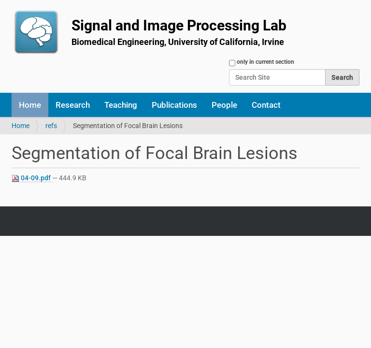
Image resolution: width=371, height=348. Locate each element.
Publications (174, 105)
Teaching (120, 105)
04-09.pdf (32, 178)
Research (73, 105)
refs (51, 126)
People (224, 105)
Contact (266, 105)
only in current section (265, 61)
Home (30, 105)
